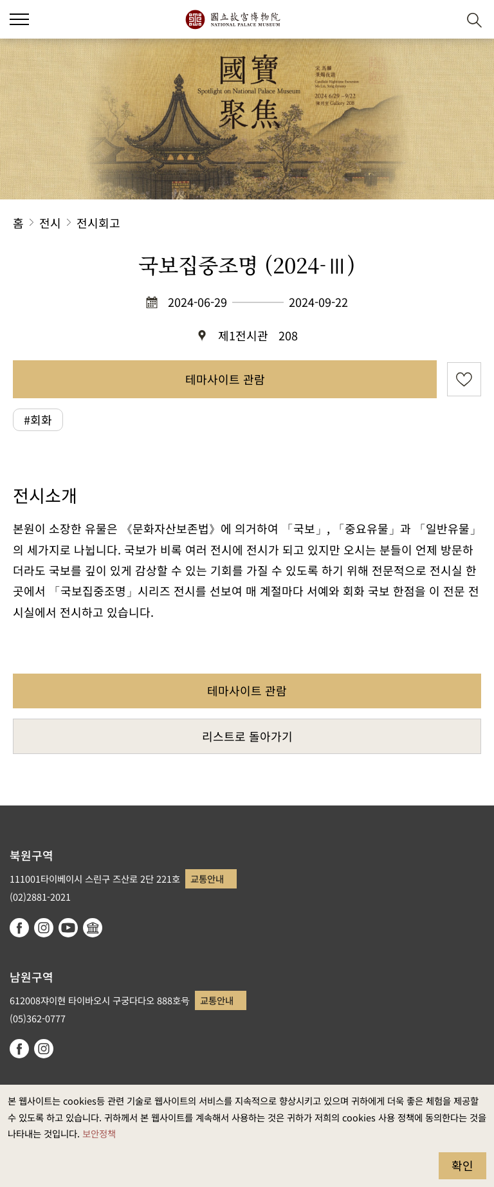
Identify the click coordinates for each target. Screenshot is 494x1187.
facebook (19, 927)
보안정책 (99, 1133)
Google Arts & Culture (92, 927)
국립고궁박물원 (232, 19)
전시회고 (98, 222)
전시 (50, 222)
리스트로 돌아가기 (247, 736)
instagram (43, 927)
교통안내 (207, 878)
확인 (462, 1165)
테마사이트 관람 (225, 379)
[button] (442, 19)
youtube (68, 927)
